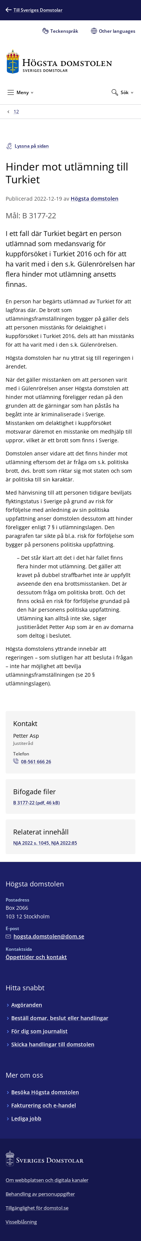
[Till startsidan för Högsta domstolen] (59, 61)
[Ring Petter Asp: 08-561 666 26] (32, 761)
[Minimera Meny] (20, 92)
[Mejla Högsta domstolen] (45, 936)
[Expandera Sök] (122, 92)
